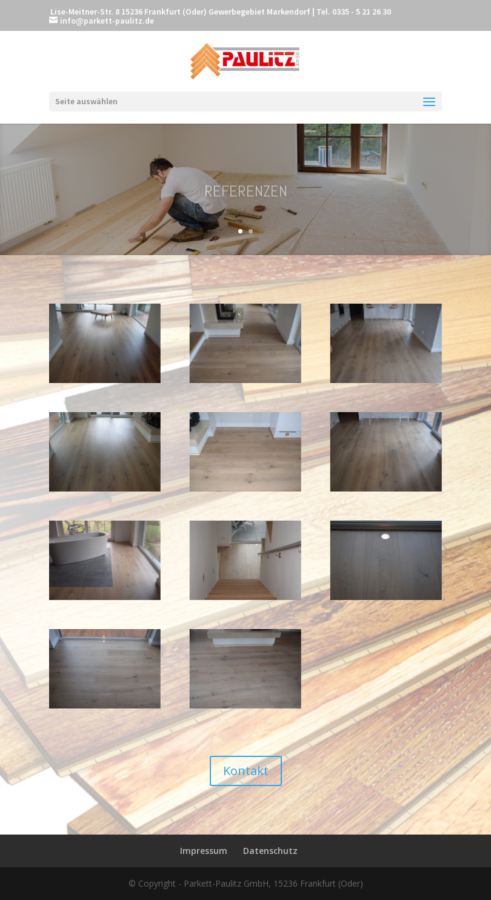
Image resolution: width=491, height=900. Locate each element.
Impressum (203, 850)
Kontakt (246, 770)
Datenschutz (270, 850)
